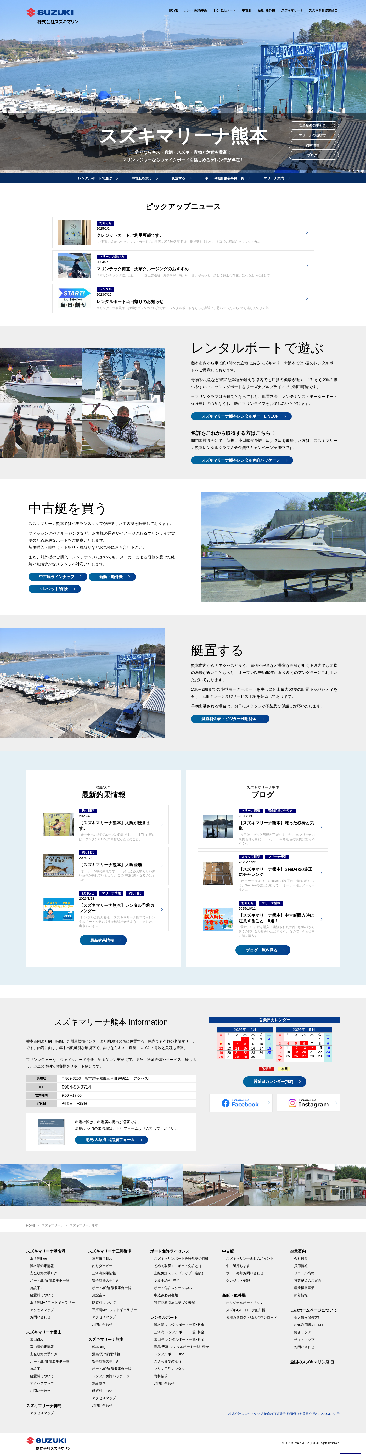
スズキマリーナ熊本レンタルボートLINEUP (240, 416)
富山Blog (37, 1339)
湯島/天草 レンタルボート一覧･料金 (181, 1347)
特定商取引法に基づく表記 (174, 1302)
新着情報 (301, 1295)
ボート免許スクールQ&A (173, 1288)
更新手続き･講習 (167, 1280)
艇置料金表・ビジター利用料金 (228, 718)
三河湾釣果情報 (104, 1273)
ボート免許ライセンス (169, 1251)
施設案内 (37, 1288)
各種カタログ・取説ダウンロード (251, 1317)
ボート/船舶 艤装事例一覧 (224, 178)
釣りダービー (102, 1266)
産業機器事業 (304, 1288)
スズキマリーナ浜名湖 (45, 1251)
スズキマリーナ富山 (43, 1332)
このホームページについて (313, 1310)
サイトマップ (304, 1340)
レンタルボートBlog (169, 1354)
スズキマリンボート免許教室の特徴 (181, 1258)
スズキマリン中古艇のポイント (250, 1258)
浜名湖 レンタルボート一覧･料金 (179, 1325)
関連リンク (302, 1332)
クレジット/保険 (53, 588)
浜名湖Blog (38, 1258)
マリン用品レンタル (169, 1369)
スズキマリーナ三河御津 (109, 1251)
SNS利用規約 (308, 1325)
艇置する (178, 178)
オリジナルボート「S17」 (246, 1303)
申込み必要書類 (166, 1295)
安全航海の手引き (312, 125)
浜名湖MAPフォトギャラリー (52, 1302)
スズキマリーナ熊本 (105, 1339)
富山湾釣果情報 (42, 1347)
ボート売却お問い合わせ (244, 1273)
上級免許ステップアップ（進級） (179, 1273)
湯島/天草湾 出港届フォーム (110, 1139)
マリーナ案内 (274, 178)
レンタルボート (225, 10)
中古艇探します (238, 1266)
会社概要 (301, 1258)
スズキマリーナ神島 (43, 1405)
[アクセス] (140, 1078)
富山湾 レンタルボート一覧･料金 (179, 1339)
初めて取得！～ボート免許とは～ (179, 1266)
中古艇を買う (142, 178)
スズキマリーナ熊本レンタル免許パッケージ (240, 460)
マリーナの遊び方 (312, 135)
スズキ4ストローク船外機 (245, 1310)
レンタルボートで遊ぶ (95, 178)
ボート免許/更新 (195, 10)
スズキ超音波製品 (321, 10)
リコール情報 (304, 1273)
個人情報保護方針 (307, 1317)
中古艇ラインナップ (56, 576)
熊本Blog (99, 1347)
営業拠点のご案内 (307, 1280)
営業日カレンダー (273, 1081)
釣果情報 (312, 145)
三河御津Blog (102, 1258)
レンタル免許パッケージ (110, 1376)
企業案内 (298, 1251)
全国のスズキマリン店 (309, 1362)
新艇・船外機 (111, 576)
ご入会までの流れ (167, 1361)
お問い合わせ (40, 1317)
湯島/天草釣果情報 (106, 1354)
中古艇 (246, 10)
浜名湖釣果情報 (42, 1266)
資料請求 (161, 1376)
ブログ (312, 155)
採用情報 (301, 1266)
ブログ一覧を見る (261, 950)
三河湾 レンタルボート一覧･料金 (179, 1332)
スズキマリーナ (292, 10)
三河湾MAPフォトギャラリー (114, 1310)
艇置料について (42, 1295)
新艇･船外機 (266, 10)
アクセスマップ (42, 1310)
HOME (173, 10)
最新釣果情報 (102, 940)
